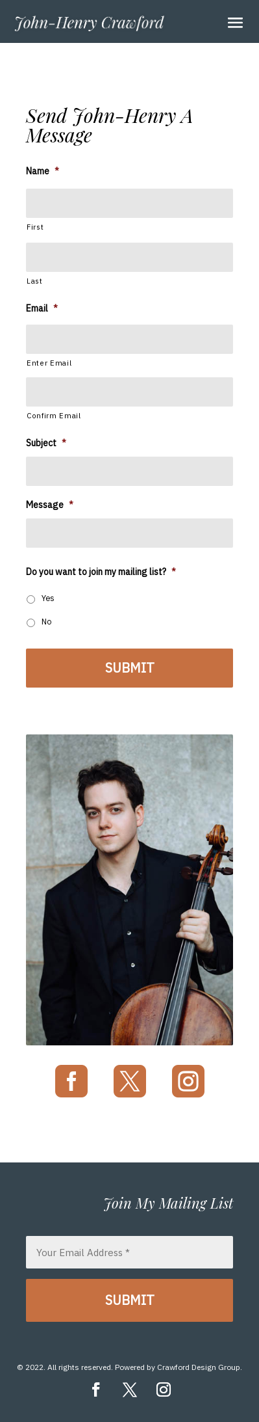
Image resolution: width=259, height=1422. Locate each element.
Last (35, 281)
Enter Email (49, 363)
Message (49, 505)
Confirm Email (54, 415)
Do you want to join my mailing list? (101, 572)
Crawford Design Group (198, 1367)
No (47, 621)
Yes (48, 598)
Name (42, 171)
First (35, 227)
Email (42, 308)
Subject (46, 443)
